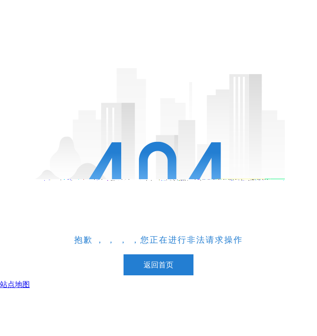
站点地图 (15, 284)
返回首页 (158, 265)
